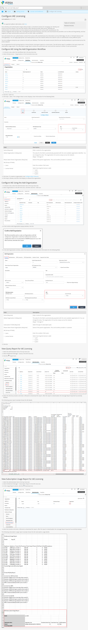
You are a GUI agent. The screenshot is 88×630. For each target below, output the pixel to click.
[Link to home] (7, 4)
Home (8, 11)
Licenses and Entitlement (36, 11)
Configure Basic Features (31, 176)
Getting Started (19, 11)
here (26, 24)
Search (3, 8)
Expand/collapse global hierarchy (3, 11)
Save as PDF (85, 20)
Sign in (84, 8)
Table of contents (69, 23)
